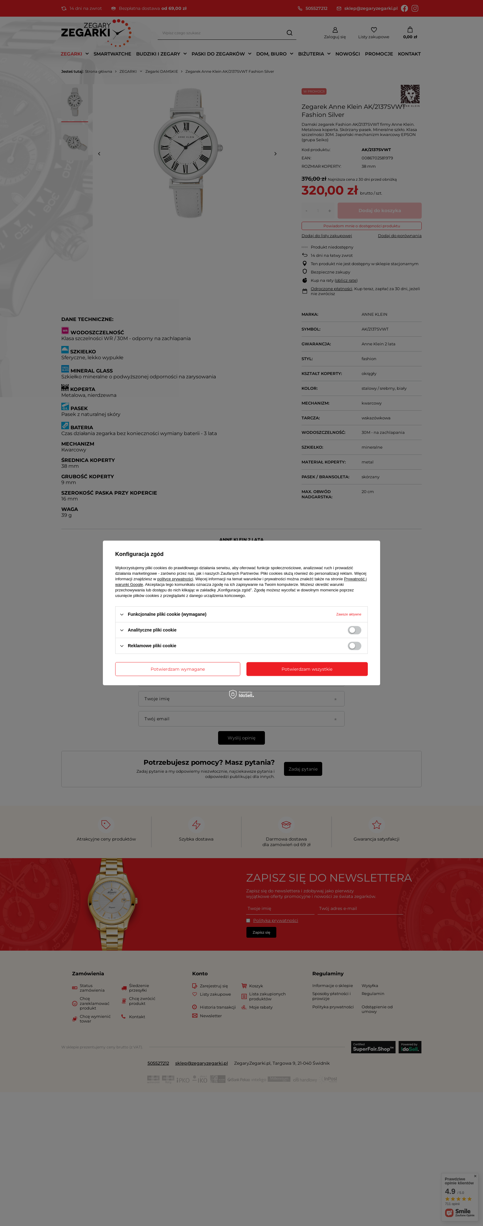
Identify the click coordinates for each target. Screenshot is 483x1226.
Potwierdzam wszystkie (307, 669)
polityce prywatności (175, 579)
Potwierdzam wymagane (178, 669)
